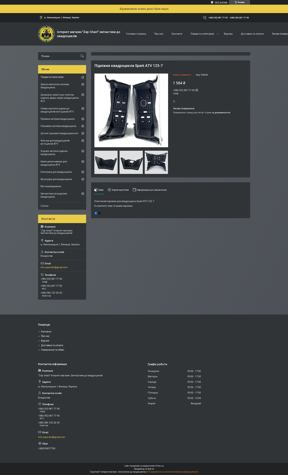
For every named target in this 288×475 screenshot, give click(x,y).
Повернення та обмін (52, 349)
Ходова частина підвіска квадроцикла (54, 153)
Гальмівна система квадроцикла (58, 126)
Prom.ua (160, 466)
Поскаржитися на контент (159, 472)
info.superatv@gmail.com (54, 267)
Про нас (158, 33)
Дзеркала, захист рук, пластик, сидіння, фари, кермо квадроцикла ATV (60, 98)
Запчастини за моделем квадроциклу (54, 195)
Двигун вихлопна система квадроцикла (55, 86)
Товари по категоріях (202, 33)
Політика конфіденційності (185, 472)
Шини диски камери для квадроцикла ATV (54, 163)
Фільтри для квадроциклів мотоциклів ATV (55, 142)
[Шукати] (82, 56)
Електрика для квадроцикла (56, 172)
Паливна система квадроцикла (58, 119)
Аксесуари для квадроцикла (56, 179)
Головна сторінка (136, 33)
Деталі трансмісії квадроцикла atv (59, 133)
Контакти (177, 33)
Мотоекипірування (51, 186)
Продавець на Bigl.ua (144, 469)
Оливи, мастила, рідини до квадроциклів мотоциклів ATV (57, 110)
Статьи (44, 206)
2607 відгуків (221, 2)
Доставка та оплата (252, 33)
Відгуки (228, 33)
